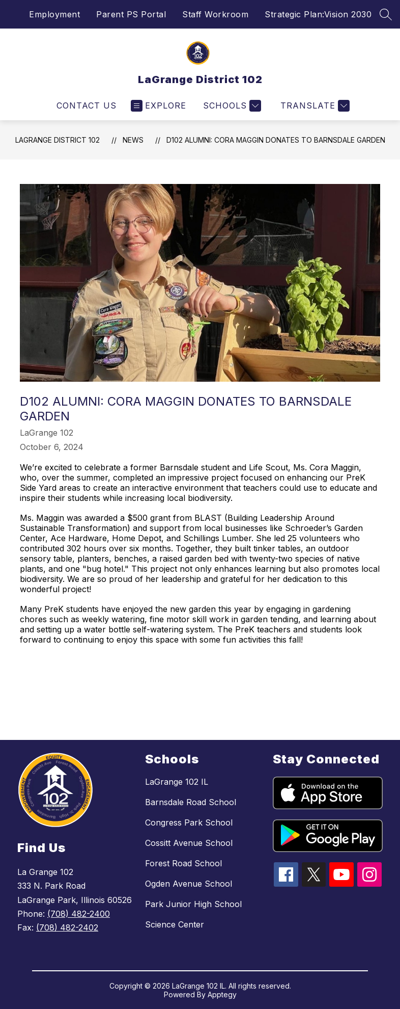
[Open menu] (158, 105)
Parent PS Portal (131, 14)
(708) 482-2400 (78, 914)
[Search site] (386, 14)
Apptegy (222, 994)
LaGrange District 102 (57, 140)
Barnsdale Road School (190, 802)
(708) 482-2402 (67, 927)
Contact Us (86, 105)
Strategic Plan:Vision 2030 (318, 14)
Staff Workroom (215, 14)
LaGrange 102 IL (176, 782)
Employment (54, 14)
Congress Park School (189, 822)
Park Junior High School (193, 904)
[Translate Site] (314, 105)
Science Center (174, 924)
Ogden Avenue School (188, 884)
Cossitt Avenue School (189, 843)
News (133, 140)
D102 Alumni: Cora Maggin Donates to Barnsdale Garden (275, 140)
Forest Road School (183, 863)
